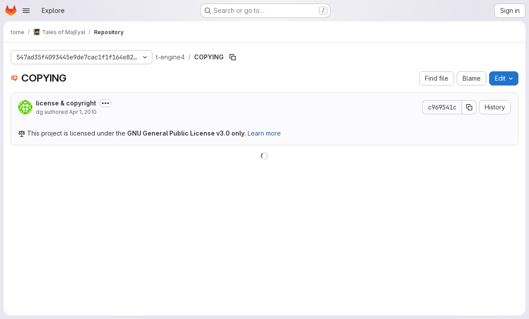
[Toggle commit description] (105, 103)
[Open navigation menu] (26, 11)
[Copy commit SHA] (469, 107)
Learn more (264, 133)
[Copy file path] (233, 57)
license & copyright (66, 103)
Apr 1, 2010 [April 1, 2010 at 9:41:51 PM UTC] (83, 112)
